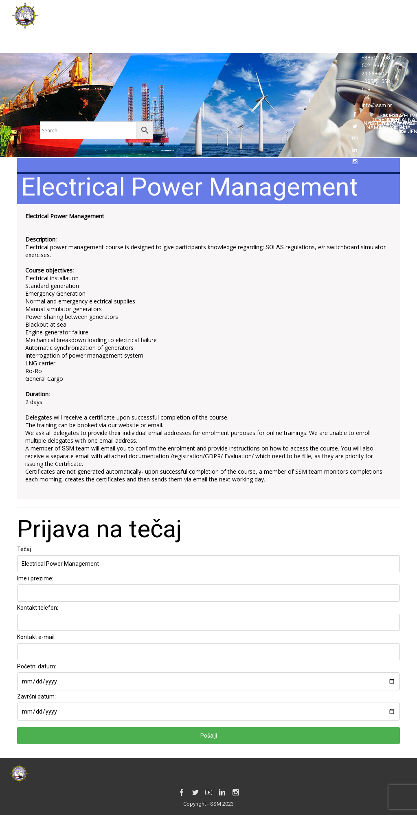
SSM (68, 448)
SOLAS (275, 247)
